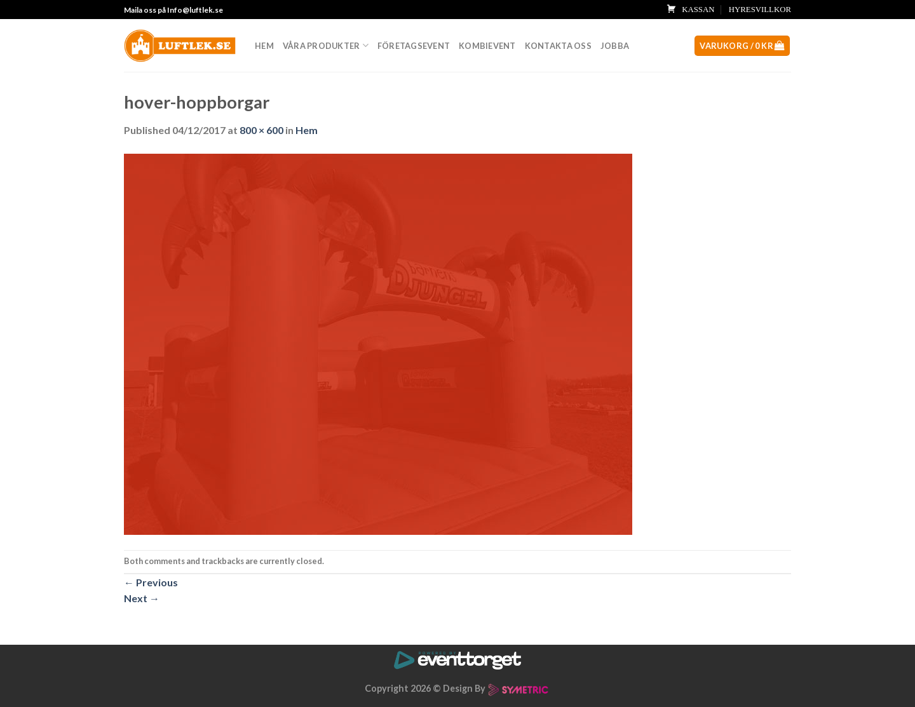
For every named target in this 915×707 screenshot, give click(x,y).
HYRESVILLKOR (760, 9)
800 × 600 (261, 130)
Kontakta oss (558, 46)
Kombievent (487, 46)
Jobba (614, 46)
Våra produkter (326, 45)
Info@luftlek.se (195, 10)
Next (141, 598)
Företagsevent (413, 46)
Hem (264, 46)
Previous (151, 582)
